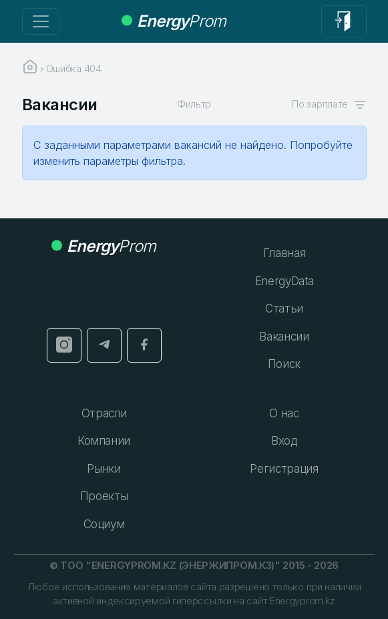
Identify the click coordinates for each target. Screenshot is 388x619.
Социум (104, 524)
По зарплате (329, 103)
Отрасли (104, 413)
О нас (284, 413)
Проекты (104, 496)
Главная (284, 253)
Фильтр (194, 103)
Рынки (103, 468)
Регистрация (284, 468)
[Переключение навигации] (40, 21)
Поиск (284, 364)
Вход (284, 440)
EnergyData (284, 281)
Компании (103, 440)
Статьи (284, 308)
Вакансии (284, 336)
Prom (174, 21)
